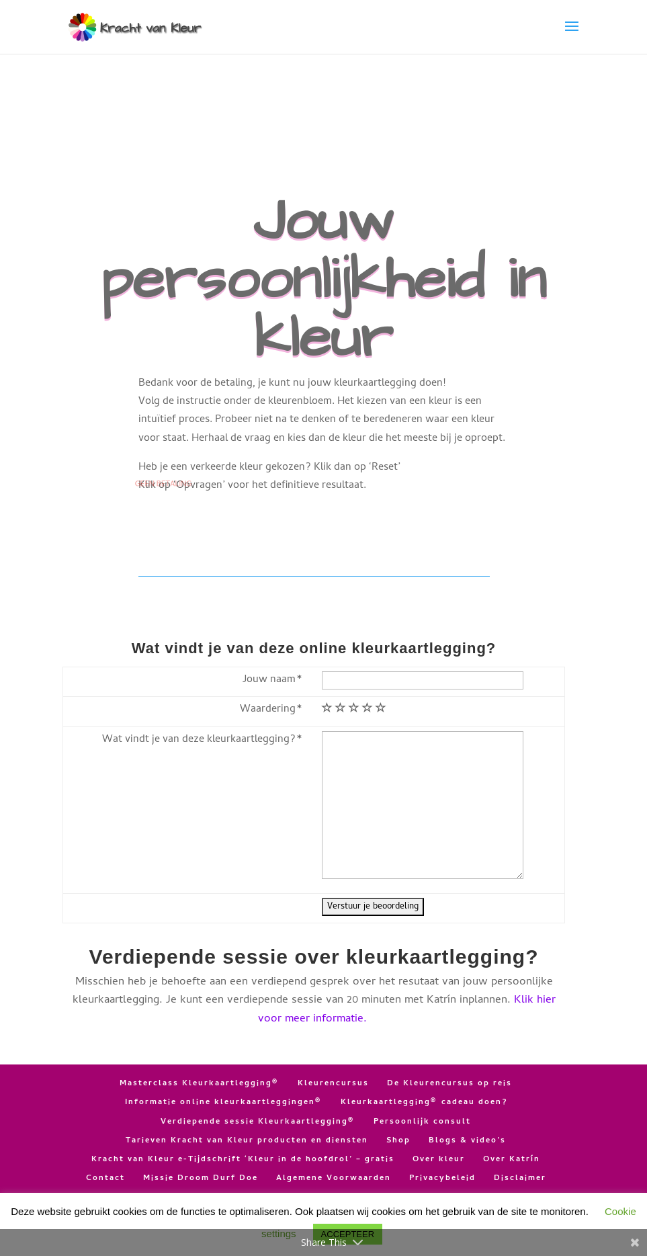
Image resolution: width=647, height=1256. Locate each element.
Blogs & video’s (467, 1141)
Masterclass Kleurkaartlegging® (199, 1084)
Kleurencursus (333, 1084)
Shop (398, 1141)
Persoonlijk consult (422, 1122)
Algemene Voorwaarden (333, 1178)
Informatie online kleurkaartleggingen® (223, 1103)
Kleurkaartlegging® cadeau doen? (424, 1103)
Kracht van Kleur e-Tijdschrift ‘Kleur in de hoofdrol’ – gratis (242, 1160)
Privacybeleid (442, 1178)
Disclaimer (520, 1178)
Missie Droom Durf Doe (200, 1178)
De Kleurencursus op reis (449, 1084)
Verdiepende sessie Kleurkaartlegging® (258, 1122)
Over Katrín (511, 1160)
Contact (105, 1178)
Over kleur (439, 1160)
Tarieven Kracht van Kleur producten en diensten (247, 1141)
